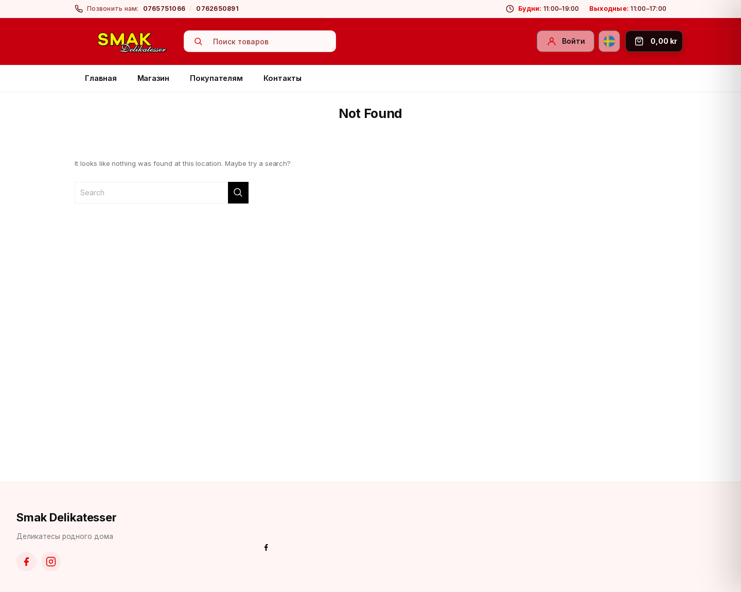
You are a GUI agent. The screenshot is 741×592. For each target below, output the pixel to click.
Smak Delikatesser (66, 517)
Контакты (282, 78)
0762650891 (217, 8)
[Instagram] (51, 561)
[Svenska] (609, 41)
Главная (101, 78)
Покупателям (216, 78)
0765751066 (164, 8)
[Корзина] (654, 41)
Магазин (153, 78)
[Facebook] (26, 561)
